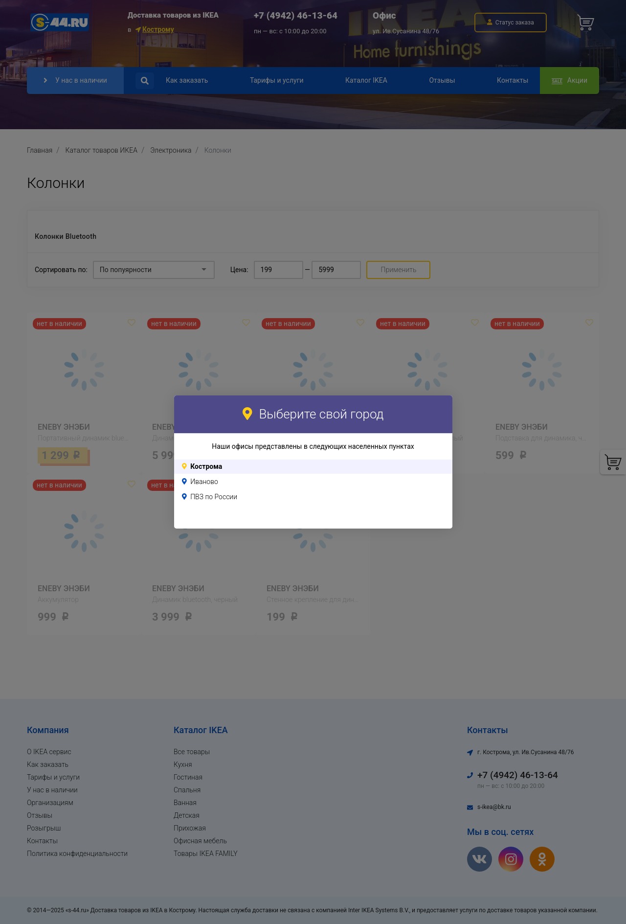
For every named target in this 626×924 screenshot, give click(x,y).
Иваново (204, 481)
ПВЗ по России (213, 497)
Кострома (206, 466)
